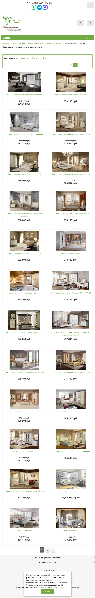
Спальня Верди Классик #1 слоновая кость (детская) (24, 491)
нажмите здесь (59, 587)
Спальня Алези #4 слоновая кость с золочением (24, 134)
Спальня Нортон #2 (70, 531)
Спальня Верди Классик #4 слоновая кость (24, 253)
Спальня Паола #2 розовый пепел (24, 451)
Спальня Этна (70, 491)
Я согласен (47, 591)
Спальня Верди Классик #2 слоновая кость (70, 95)
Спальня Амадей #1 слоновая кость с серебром (24, 95)
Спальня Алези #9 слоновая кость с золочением (71, 174)
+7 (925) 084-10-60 (40, 3)
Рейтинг (35, 58)
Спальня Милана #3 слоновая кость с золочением (24, 332)
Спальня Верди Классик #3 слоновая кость (24, 174)
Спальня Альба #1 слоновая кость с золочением (71, 372)
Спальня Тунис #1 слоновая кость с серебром (71, 412)
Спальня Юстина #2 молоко (70, 253)
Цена (45, 58)
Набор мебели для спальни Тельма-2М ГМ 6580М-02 (70, 293)
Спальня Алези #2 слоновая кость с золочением (71, 134)
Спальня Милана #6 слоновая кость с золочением (24, 372)
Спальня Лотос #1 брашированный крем (24, 293)
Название (24, 58)
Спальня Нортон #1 (24, 531)
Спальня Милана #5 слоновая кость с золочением (70, 451)
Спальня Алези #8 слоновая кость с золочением (24, 412)
